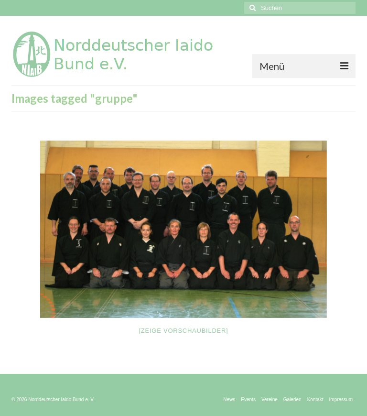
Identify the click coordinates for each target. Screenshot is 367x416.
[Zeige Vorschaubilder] (183, 330)
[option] (183, 229)
